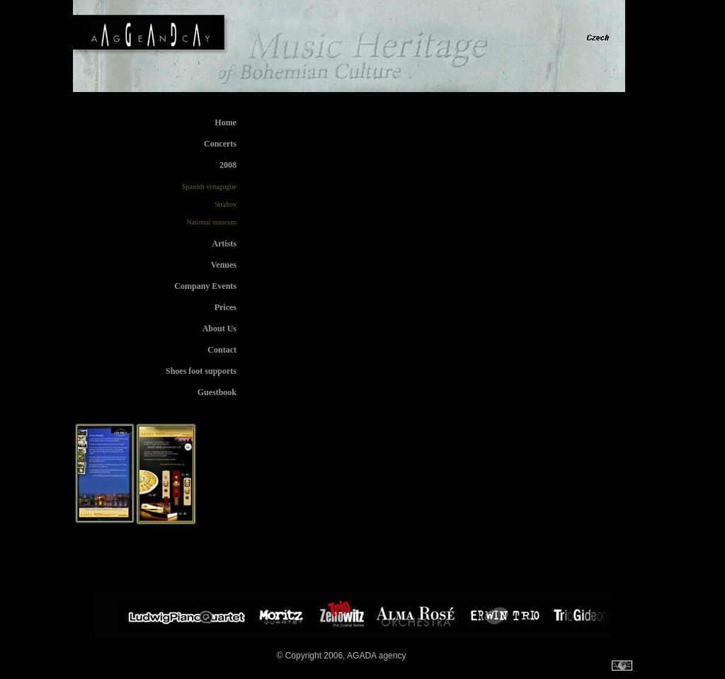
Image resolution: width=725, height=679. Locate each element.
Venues (223, 265)
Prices (225, 307)
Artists (224, 244)
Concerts (220, 144)
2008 (227, 165)
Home (225, 122)
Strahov (225, 204)
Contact (221, 350)
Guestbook (217, 392)
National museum (211, 222)
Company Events (205, 286)
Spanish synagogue (209, 186)
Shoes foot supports (201, 371)
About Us (219, 328)
